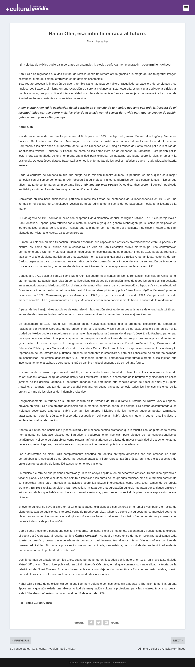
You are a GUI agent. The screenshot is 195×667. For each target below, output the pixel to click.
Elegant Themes (91, 662)
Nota (90, 41)
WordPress (120, 662)
